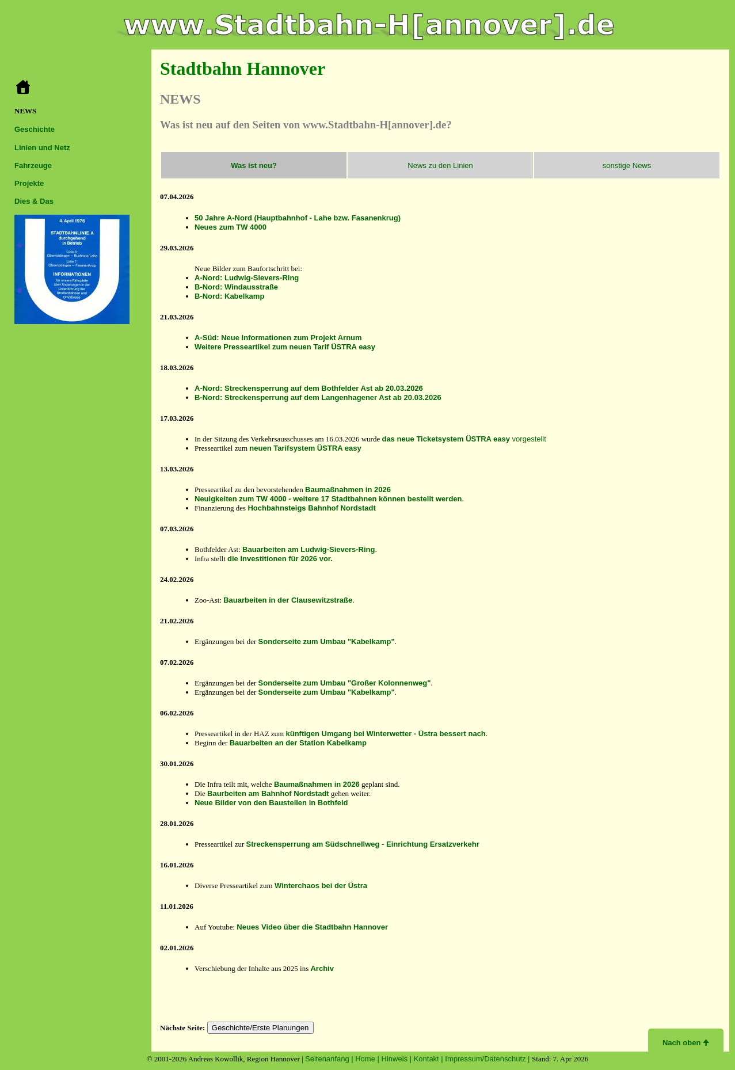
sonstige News (627, 165)
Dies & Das (34, 201)
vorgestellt (464, 439)
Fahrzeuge (33, 165)
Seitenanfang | (330, 1058)
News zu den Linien (440, 165)
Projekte (29, 183)
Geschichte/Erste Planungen (260, 1027)
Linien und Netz (42, 147)
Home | (368, 1058)
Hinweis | (398, 1058)
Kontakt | (429, 1058)
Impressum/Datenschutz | (488, 1058)
